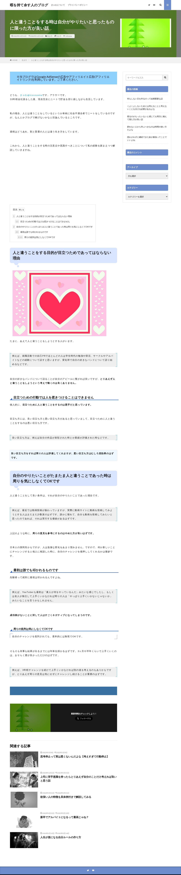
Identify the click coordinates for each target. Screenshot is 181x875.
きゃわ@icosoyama (31, 95)
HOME (15, 60)
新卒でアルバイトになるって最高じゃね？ (64, 817)
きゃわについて (58, 5)
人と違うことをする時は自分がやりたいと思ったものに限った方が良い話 (59, 60)
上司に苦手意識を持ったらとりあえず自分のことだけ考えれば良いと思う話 (78, 778)
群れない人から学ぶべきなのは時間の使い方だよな (147, 128)
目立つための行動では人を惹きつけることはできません (42, 221)
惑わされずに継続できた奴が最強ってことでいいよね (147, 138)
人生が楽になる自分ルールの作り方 (60, 837)
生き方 (49, 36)
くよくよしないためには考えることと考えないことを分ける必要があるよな (147, 107)
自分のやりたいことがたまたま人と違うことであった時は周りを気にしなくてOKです (52, 227)
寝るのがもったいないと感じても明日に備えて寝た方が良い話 (147, 118)
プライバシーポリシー (78, 5)
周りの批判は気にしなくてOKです (36, 237)
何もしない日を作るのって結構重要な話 (145, 98)
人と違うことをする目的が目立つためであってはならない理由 (42, 216)
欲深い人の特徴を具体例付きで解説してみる (65, 796)
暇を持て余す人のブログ (29, 5)
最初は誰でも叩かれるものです (31, 232)
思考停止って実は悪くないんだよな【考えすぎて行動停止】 (74, 756)
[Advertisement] (63, 182)
